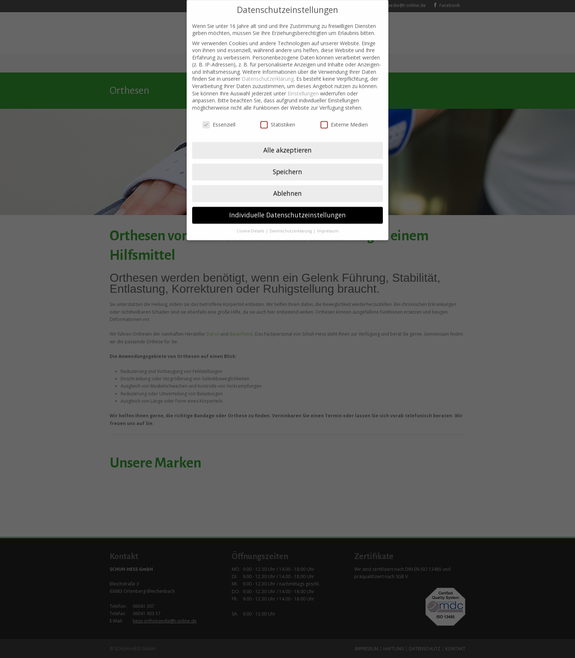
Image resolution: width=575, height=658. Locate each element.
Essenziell (218, 113)
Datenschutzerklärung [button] (291, 220)
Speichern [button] (287, 160)
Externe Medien (344, 113)
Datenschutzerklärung (268, 68)
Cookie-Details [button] (251, 220)
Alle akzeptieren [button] (287, 139)
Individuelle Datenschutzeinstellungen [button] (287, 204)
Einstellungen (303, 82)
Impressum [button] (327, 220)
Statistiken (277, 113)
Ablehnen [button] (287, 182)
